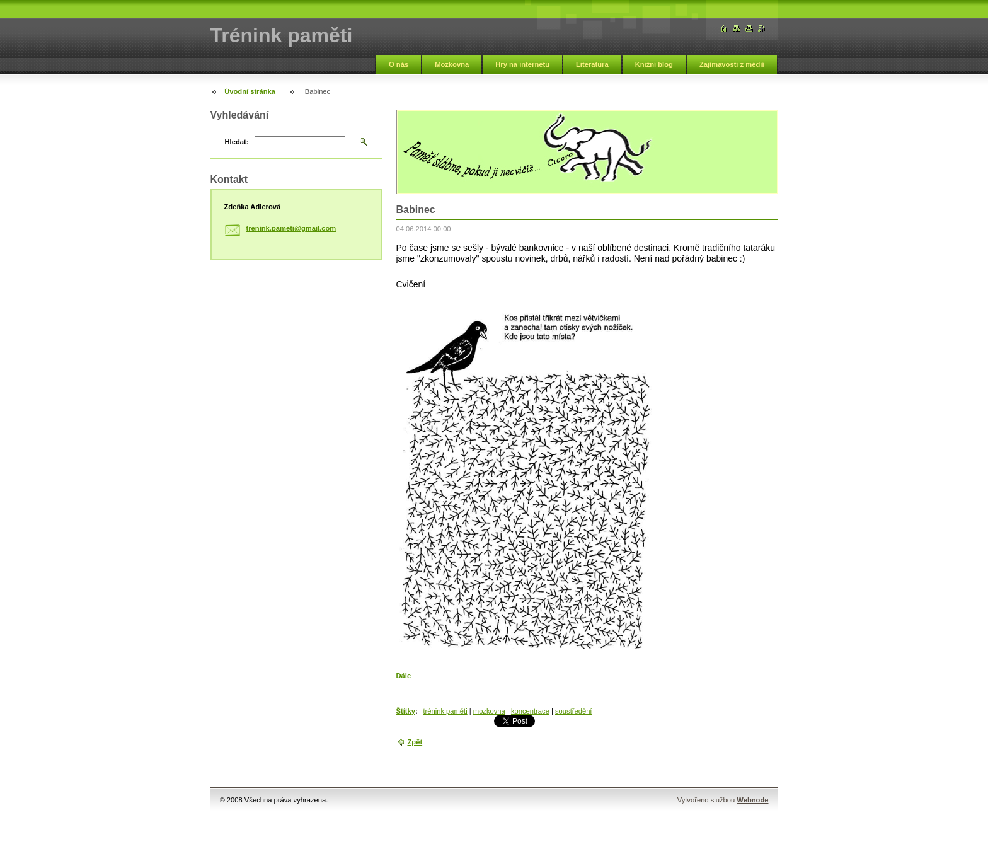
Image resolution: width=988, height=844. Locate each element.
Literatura (592, 64)
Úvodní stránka (249, 91)
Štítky (405, 711)
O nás (398, 64)
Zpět (415, 742)
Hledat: (237, 142)
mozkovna (489, 711)
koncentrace (530, 711)
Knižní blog (654, 64)
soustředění (573, 711)
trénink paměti (445, 711)
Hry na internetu (522, 64)
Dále (403, 675)
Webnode (752, 800)
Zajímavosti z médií (731, 64)
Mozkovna (452, 64)
